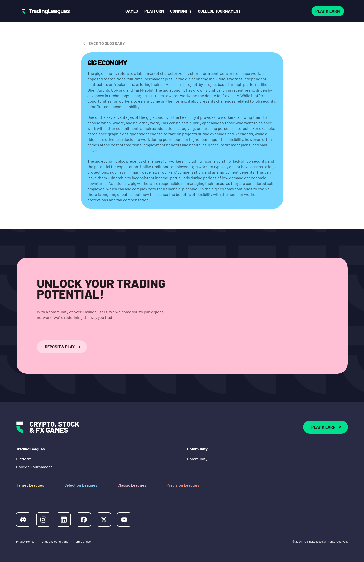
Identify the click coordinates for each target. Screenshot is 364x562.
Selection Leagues (80, 485)
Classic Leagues (132, 485)
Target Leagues (30, 485)
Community (197, 458)
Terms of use (82, 541)
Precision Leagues (182, 485)
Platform (23, 458)
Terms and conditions (54, 541)
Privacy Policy (25, 541)
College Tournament (34, 466)
